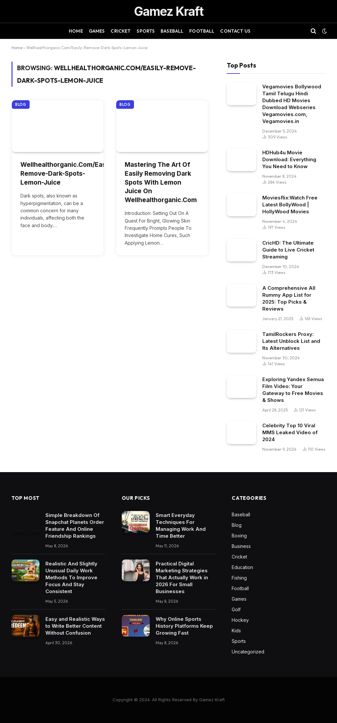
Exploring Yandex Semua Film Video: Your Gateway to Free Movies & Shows (293, 389)
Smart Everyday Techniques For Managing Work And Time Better (181, 525)
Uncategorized (248, 651)
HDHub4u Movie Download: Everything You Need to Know (289, 159)
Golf (236, 609)
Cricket (121, 31)
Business (241, 546)
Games (97, 31)
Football (201, 31)
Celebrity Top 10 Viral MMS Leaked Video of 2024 (290, 432)
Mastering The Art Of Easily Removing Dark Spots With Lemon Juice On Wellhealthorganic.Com (161, 182)
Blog (20, 104)
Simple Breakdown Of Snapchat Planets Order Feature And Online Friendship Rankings (74, 525)
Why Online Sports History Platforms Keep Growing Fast (184, 626)
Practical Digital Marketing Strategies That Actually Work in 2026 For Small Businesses (182, 577)
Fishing (239, 578)
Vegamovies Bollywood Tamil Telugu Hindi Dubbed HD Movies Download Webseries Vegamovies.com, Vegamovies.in (291, 103)
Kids (236, 630)
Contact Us (235, 31)
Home (76, 31)
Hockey (240, 620)
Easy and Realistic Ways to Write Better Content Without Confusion (75, 626)
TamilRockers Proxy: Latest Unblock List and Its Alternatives (291, 341)
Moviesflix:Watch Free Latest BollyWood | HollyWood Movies (290, 205)
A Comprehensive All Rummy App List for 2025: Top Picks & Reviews (288, 298)
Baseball (172, 31)
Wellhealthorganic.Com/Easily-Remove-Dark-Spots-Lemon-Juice (57, 173)
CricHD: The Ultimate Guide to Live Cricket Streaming (288, 250)
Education (242, 567)
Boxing (239, 535)
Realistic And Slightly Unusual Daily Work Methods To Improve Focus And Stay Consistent (71, 577)
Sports (146, 31)
